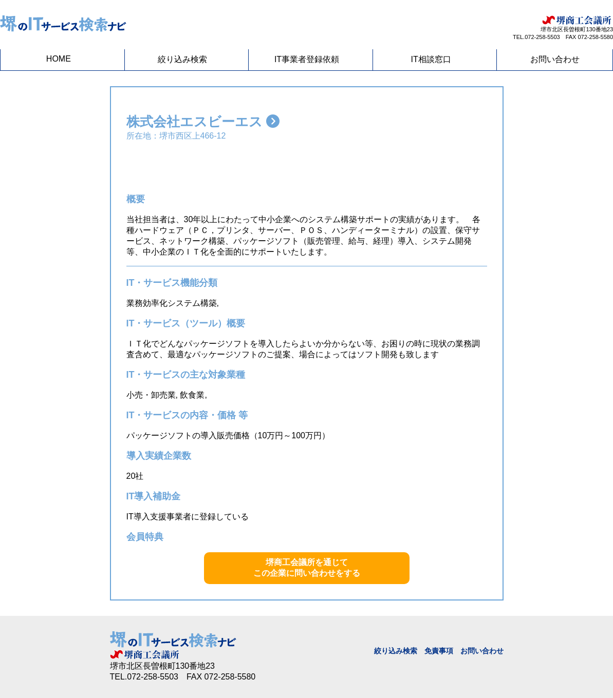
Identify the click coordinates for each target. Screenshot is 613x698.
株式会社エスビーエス (203, 121)
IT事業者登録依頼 (306, 59)
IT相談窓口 (431, 59)
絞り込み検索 (182, 59)
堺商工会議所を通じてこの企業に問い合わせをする (306, 567)
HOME (58, 58)
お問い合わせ (555, 59)
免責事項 (438, 651)
